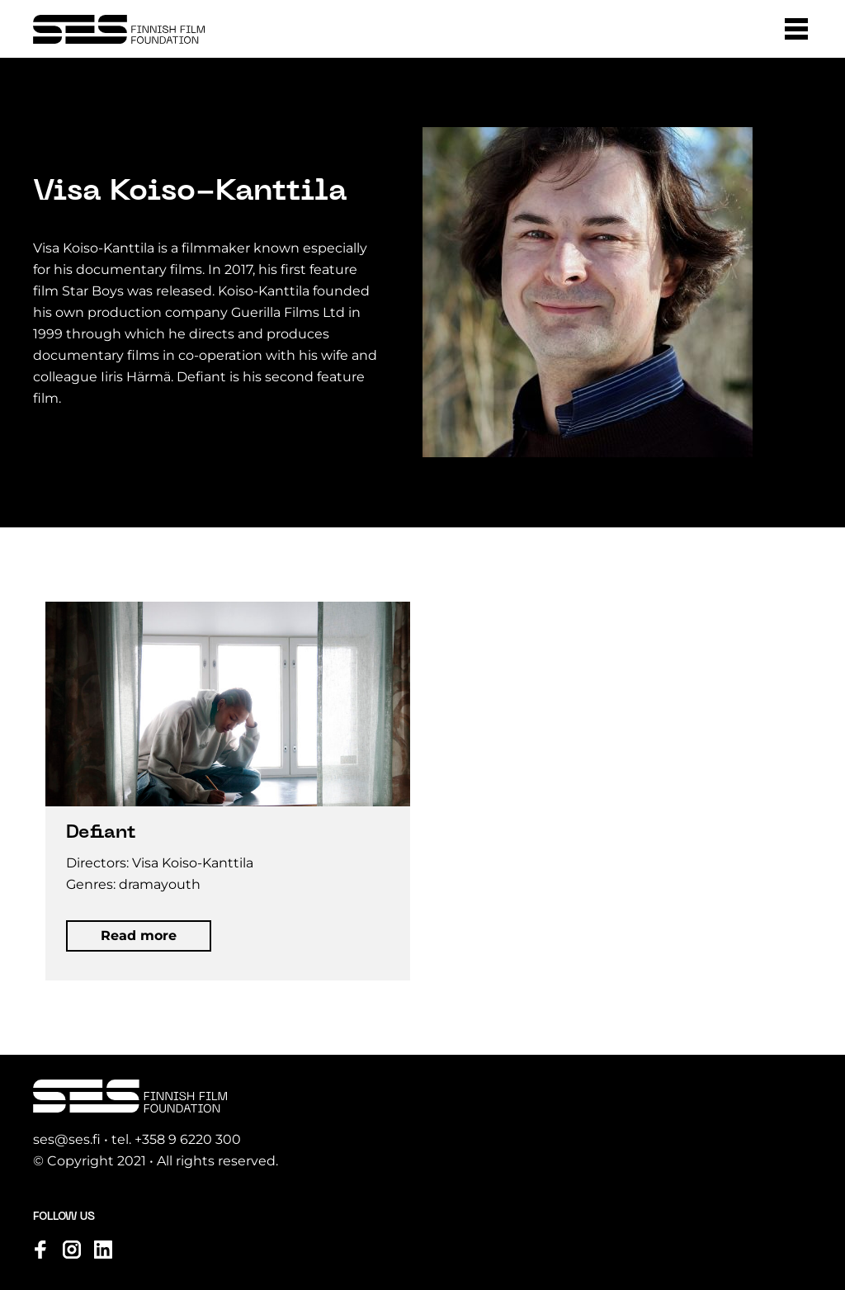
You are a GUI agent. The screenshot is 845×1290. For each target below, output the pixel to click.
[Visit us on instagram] (71, 1249)
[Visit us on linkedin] (103, 1249)
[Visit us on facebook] (40, 1249)
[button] (796, 29)
